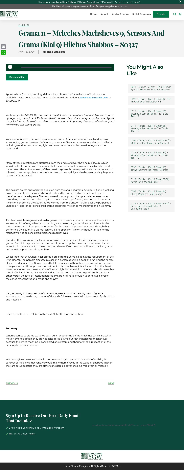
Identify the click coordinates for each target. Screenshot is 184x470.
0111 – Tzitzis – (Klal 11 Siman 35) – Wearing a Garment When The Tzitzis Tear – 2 (149, 128)
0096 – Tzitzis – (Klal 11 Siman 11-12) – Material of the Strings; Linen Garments (151, 141)
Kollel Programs (141, 14)
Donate (161, 14)
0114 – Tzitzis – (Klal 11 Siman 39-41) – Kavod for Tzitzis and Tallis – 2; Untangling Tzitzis (151, 206)
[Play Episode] (11, 68)
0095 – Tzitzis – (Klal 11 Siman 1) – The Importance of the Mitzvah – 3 (151, 100)
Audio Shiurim (120, 14)
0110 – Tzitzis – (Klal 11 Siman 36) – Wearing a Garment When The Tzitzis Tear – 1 (149, 114)
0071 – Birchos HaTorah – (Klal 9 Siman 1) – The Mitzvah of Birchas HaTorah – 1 (151, 88)
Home (93, 14)
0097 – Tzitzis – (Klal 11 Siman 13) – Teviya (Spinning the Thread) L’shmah (149, 168)
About (104, 14)
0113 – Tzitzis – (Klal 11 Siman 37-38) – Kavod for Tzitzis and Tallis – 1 (151, 180)
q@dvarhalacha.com (117, 6)
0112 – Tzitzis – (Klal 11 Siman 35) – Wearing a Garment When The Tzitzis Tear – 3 (149, 155)
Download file (17, 77)
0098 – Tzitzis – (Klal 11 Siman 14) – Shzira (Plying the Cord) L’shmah (149, 192)
